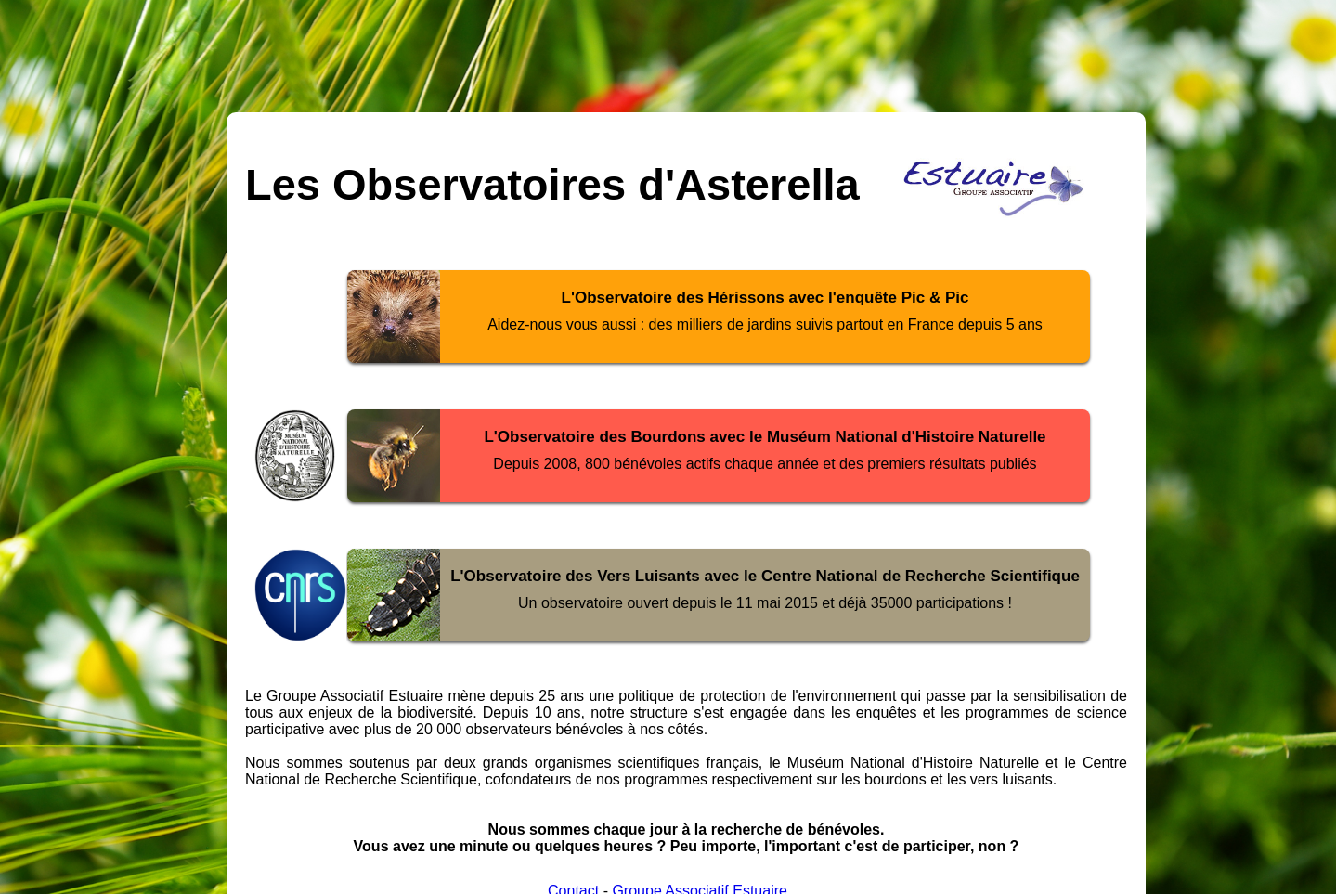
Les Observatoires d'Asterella (552, 184)
